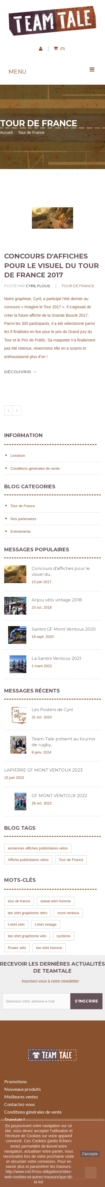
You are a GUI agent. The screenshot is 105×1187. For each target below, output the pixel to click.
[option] (52, 218)
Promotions (15, 1081)
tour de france (19, 901)
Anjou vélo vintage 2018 (57, 600)
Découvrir (20, 371)
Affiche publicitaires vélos (28, 860)
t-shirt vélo (16, 924)
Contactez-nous (19, 1104)
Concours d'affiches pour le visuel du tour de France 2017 (51, 265)
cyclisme (64, 936)
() (62, 48)
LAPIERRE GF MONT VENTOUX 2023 (43, 770)
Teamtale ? (14, 1119)
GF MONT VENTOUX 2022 (59, 795)
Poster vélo (17, 948)
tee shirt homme (49, 948)
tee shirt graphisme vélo (27, 936)
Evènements (20, 531)
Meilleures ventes (21, 1096)
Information (23, 435)
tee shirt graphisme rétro (27, 913)
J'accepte (89, 1154)
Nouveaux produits (22, 1089)
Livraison (17, 455)
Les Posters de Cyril (52, 709)
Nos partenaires (23, 519)
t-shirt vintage (46, 924)
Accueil (6, 132)
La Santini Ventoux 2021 (56, 658)
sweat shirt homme (55, 901)
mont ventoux (68, 913)
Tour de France (78, 286)
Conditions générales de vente (35, 468)
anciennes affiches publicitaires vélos (38, 848)
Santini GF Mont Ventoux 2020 (64, 629)
